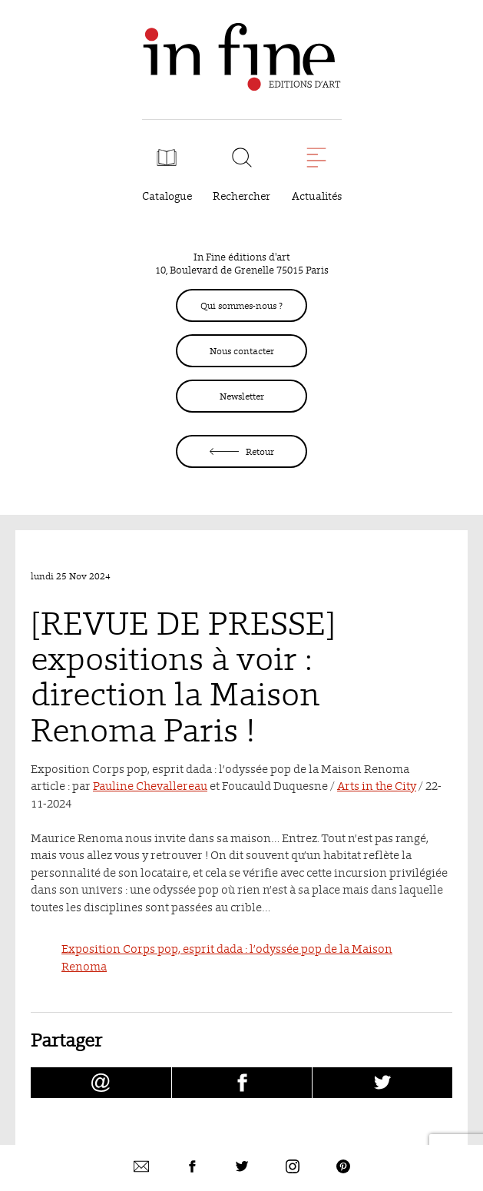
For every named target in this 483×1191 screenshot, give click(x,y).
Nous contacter (242, 351)
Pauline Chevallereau (150, 785)
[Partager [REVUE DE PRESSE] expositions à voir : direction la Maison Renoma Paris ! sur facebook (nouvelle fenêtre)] (242, 1082)
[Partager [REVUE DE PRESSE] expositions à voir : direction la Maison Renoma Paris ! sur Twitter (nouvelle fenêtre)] (382, 1082)
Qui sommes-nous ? (241, 305)
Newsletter (242, 396)
